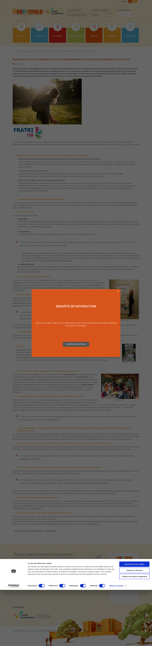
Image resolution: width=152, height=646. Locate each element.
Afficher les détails (116, 642)
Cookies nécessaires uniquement (134, 632)
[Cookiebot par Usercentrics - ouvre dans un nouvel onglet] (13, 641)
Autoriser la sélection (134, 626)
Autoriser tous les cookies (134, 620)
